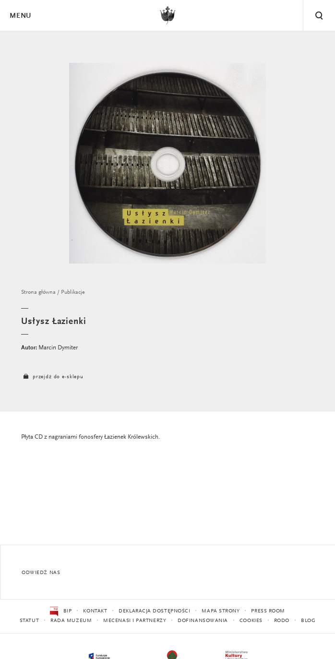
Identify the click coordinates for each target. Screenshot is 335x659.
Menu (20, 16)
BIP (61, 611)
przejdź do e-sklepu (52, 377)
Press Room (268, 611)
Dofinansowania (203, 620)
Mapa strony (220, 611)
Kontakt (95, 611)
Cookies (251, 620)
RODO (281, 620)
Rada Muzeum (71, 620)
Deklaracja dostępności (154, 611)
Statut (29, 620)
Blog (308, 620)
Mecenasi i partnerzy (134, 620)
